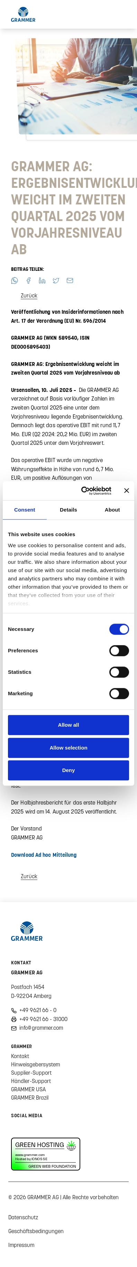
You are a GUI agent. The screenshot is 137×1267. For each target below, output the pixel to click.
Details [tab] (68, 510)
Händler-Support (31, 1080)
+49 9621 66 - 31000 (43, 1019)
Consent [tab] (24, 510)
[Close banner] (126, 490)
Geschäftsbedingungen (36, 1231)
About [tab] (112, 510)
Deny (68, 770)
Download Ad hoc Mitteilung (43, 855)
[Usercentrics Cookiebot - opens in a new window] (83, 490)
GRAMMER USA (28, 1089)
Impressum (21, 1244)
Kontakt (20, 1056)
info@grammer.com (41, 1027)
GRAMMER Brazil (29, 1097)
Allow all (68, 725)
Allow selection (68, 748)
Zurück (29, 295)
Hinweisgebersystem (35, 1064)
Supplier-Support (31, 1072)
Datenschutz (23, 1217)
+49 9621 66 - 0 (38, 1010)
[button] (14, 280)
